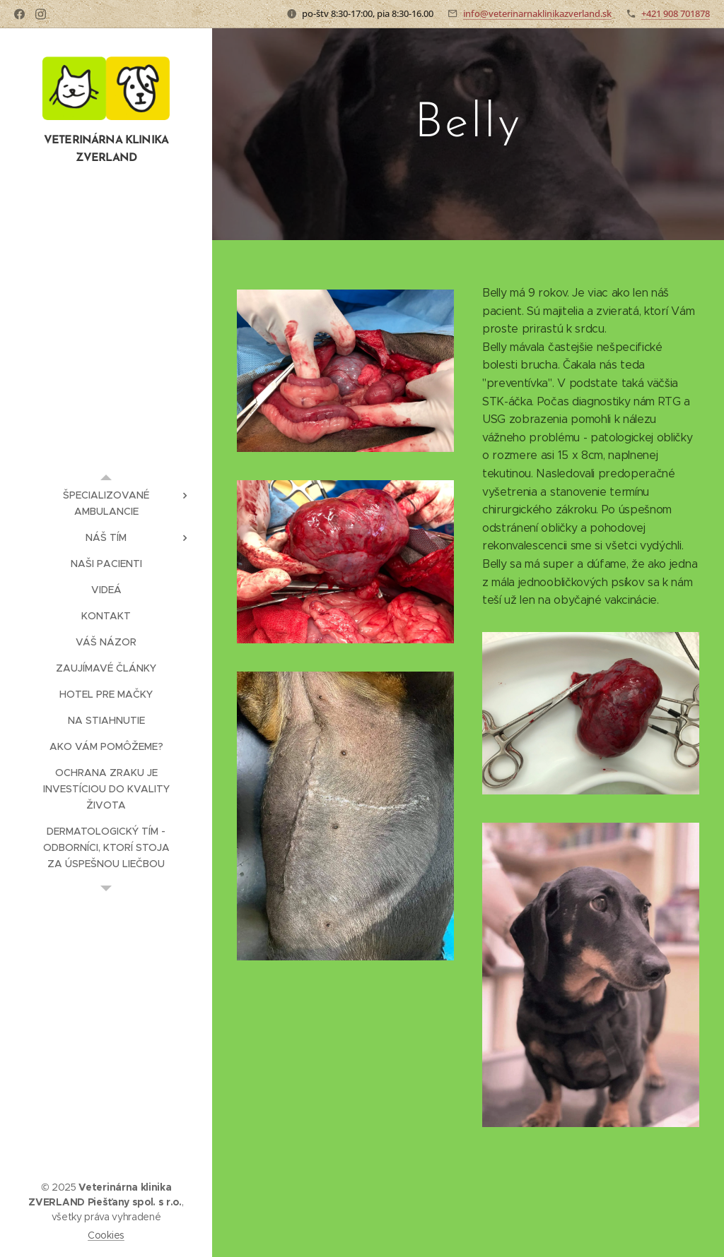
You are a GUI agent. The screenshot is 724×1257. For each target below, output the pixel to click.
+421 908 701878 (675, 13)
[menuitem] (106, 503)
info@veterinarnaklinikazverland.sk (537, 13)
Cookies (106, 1235)
